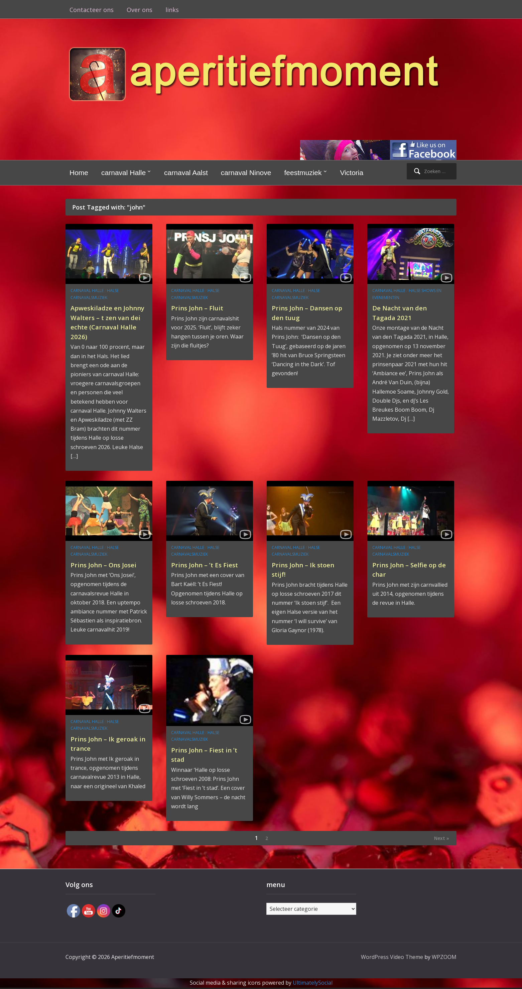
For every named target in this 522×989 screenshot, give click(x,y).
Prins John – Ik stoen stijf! (308, 569)
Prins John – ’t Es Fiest (200, 569)
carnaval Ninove (246, 172)
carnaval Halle (123, 172)
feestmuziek (302, 172)
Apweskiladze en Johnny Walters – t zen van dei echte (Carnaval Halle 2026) (109, 321)
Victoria (352, 172)
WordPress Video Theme (392, 958)
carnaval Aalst (186, 172)
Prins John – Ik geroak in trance (100, 743)
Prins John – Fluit (201, 307)
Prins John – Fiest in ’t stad (209, 754)
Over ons (139, 10)
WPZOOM (444, 958)
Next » (439, 838)
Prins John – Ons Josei (109, 564)
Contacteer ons (92, 10)
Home (79, 172)
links (172, 10)
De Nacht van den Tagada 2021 (404, 312)
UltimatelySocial (313, 984)
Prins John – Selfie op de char (409, 569)
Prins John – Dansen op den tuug (307, 312)
